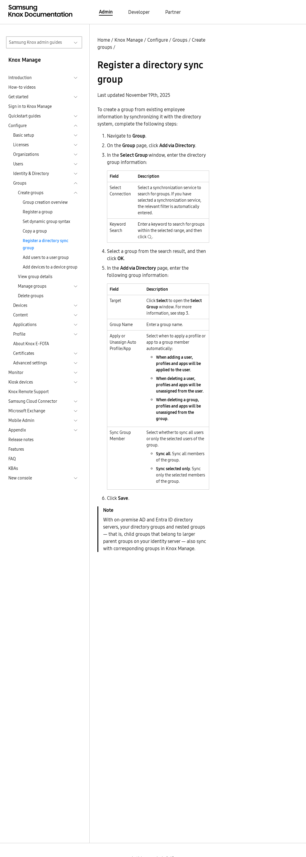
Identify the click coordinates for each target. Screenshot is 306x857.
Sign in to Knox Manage (30, 106)
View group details (35, 277)
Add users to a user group (46, 257)
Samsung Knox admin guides (35, 42)
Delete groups (30, 296)
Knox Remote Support (28, 392)
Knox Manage (128, 40)
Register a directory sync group (45, 244)
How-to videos (22, 87)
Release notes (20, 440)
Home (103, 40)
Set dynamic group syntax (46, 221)
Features (16, 449)
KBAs (13, 468)
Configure (157, 40)
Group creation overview (45, 202)
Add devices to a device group (50, 267)
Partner (173, 12)
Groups (179, 40)
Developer (139, 12)
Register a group (38, 212)
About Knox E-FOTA (31, 344)
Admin (106, 11)
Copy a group (35, 231)
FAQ (12, 459)
